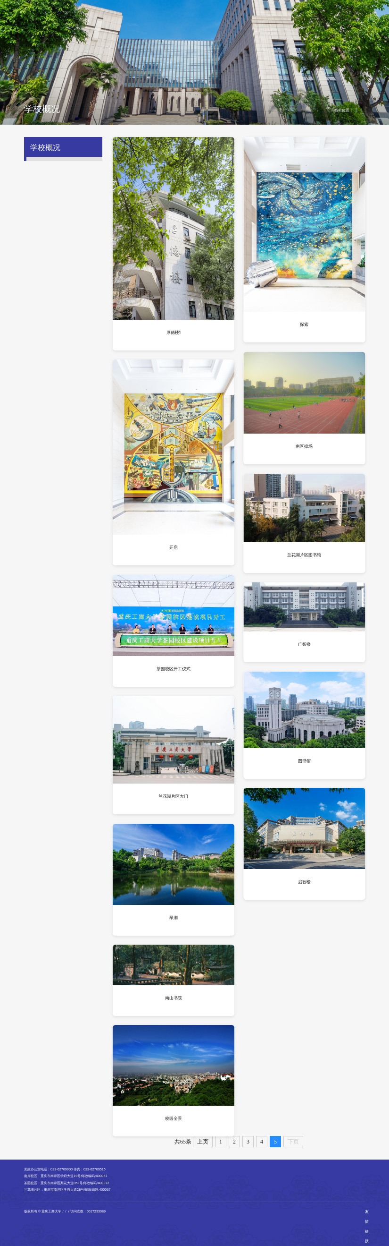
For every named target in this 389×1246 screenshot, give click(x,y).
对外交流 (277, 17)
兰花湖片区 (64, 264)
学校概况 (109, 17)
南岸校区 (64, 244)
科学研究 (223, 17)
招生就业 (250, 17)
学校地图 (42, 277)
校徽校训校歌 (46, 215)
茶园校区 (64, 254)
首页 (87, 17)
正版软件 (330, 7)
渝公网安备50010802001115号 (121, 1211)
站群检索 (301, 7)
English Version (267, 7)
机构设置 (168, 17)
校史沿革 (42, 181)
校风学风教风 (46, 310)
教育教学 (196, 17)
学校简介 (42, 164)
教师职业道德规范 (51, 327)
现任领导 (42, 198)
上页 (202, 1141)
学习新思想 (139, 17)
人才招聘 (305, 17)
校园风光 (357, 110)
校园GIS (316, 7)
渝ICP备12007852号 (80, 1211)
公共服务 (332, 17)
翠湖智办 (286, 7)
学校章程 (42, 294)
